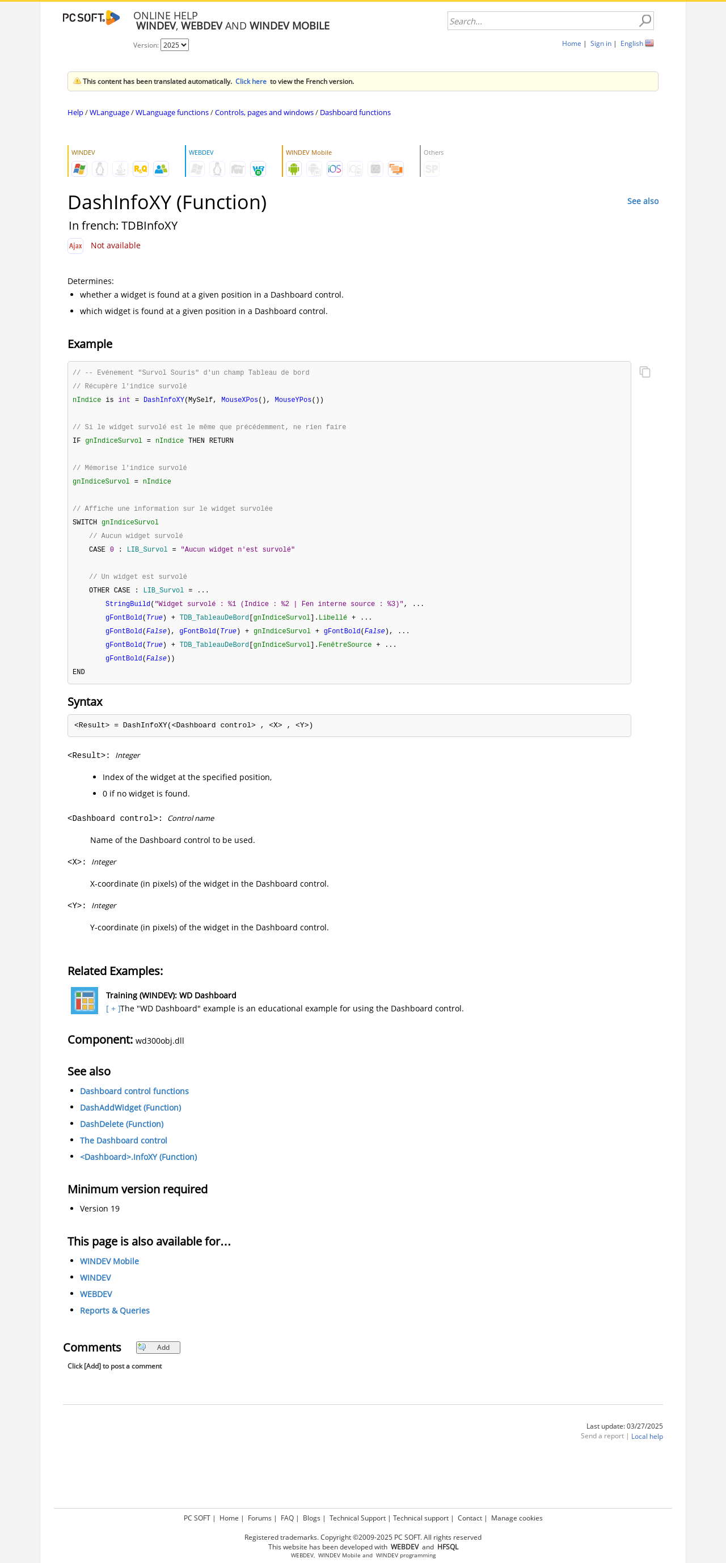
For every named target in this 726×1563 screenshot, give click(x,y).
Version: (147, 45)
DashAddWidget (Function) (130, 1118)
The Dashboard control (123, 1151)
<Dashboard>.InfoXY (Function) (138, 1167)
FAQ (287, 1518)
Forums (260, 1518)
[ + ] (112, 1019)
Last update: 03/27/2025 (624, 1437)
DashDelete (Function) (121, 1134)
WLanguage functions (172, 112)
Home (571, 43)
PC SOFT (197, 1518)
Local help (647, 1447)
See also (643, 201)
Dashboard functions (355, 112)
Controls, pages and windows (264, 112)
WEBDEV (96, 1304)
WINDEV (95, 1288)
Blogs (311, 1518)
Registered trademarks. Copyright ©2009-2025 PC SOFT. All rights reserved (363, 1537)
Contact (470, 1518)
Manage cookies (517, 1518)
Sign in (600, 43)
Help (75, 112)
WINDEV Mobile (109, 1272)
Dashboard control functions (134, 1101)
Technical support (421, 1518)
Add (153, 1358)
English (632, 43)
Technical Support (358, 1518)
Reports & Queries (115, 1321)
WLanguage (109, 112)
